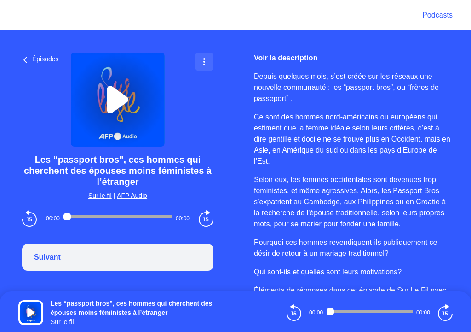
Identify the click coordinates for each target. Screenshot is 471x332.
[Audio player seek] (117, 217)
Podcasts (437, 15)
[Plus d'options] (204, 62)
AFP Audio (132, 195)
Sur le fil (100, 195)
